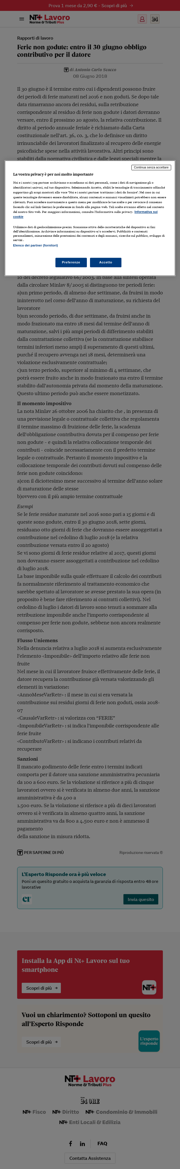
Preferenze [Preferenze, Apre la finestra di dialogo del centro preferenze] (71, 262)
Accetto (105, 262)
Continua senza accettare (151, 167)
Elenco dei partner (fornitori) (35, 245)
